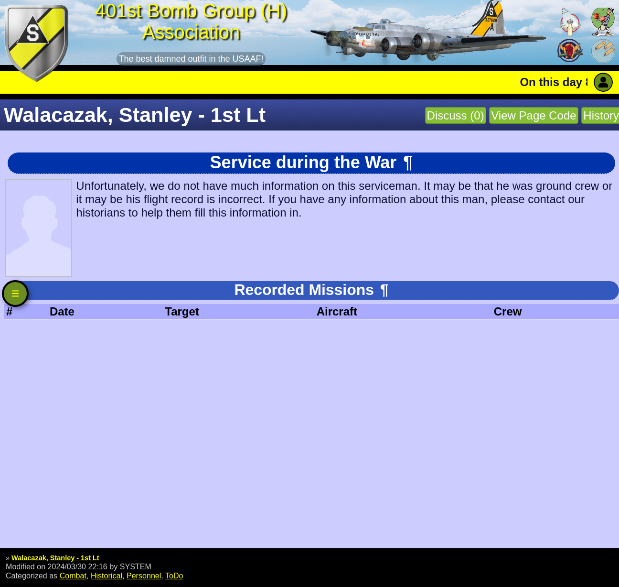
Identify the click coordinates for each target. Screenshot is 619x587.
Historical (106, 575)
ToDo (174, 575)
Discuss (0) (455, 115)
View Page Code (533, 115)
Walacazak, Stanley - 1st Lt (55, 558)
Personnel (144, 575)
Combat (73, 575)
